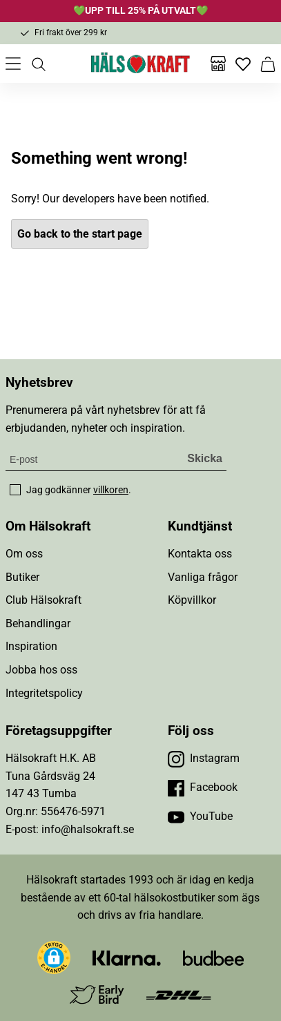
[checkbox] (15, 489)
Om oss (24, 553)
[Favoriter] (243, 64)
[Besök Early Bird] (97, 993)
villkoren (110, 489)
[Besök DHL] (178, 994)
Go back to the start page (79, 233)
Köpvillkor (192, 600)
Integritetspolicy (44, 693)
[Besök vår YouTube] (200, 817)
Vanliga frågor (203, 577)
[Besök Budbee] (213, 957)
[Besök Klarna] (127, 957)
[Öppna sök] (38, 64)
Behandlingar (38, 623)
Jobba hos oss (41, 669)
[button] (53, 957)
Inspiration (31, 646)
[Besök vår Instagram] (204, 758)
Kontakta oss (200, 553)
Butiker (22, 577)
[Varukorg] (267, 64)
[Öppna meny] (13, 64)
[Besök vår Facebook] (203, 787)
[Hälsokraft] (141, 64)
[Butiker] (218, 64)
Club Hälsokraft (43, 600)
